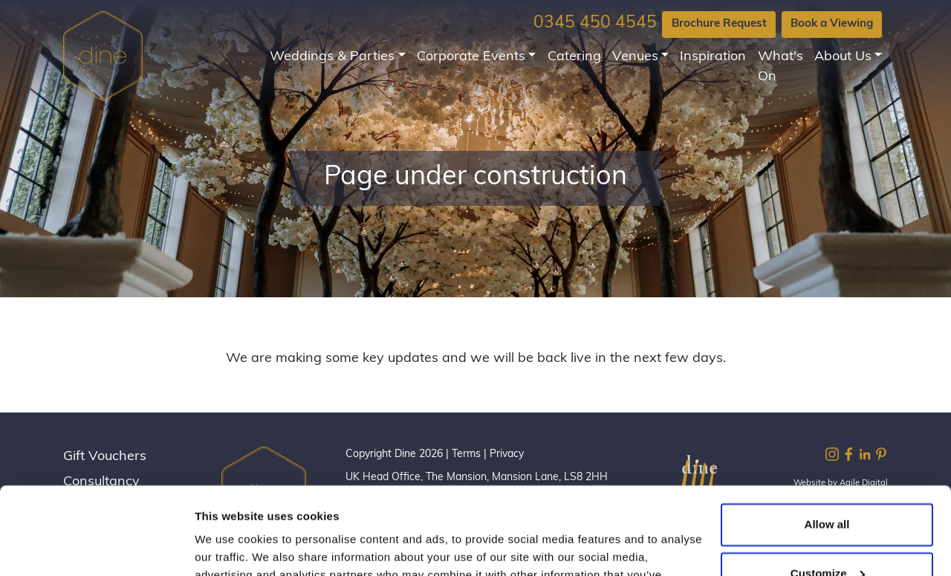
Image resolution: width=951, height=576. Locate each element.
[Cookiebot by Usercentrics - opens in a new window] (96, 547)
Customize (828, 485)
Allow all (827, 437)
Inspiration (713, 57)
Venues (635, 57)
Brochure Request (719, 24)
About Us (843, 57)
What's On (780, 67)
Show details (229, 546)
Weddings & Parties (332, 57)
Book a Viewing (832, 24)
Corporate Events (471, 57)
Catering (574, 57)
